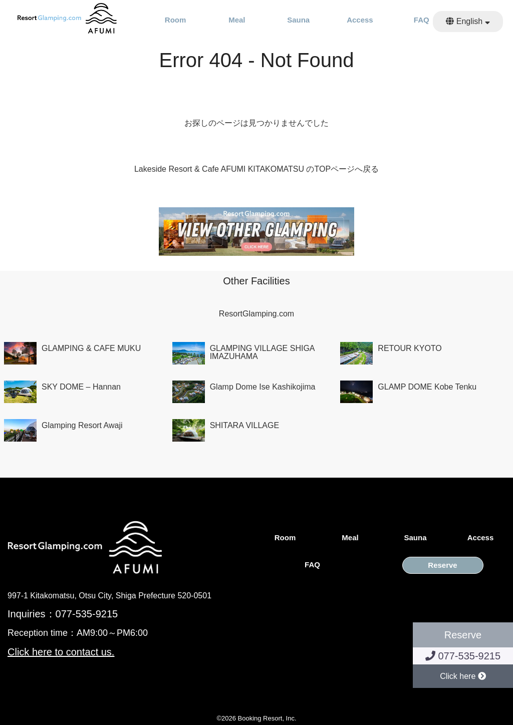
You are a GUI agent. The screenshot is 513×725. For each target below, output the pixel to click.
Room (175, 20)
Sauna (298, 20)
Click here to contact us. (61, 651)
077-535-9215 (462, 655)
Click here (463, 676)
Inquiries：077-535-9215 (63, 613)
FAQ (421, 20)
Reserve (442, 565)
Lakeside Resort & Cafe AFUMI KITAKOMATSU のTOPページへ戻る (256, 169)
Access (360, 20)
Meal (236, 20)
